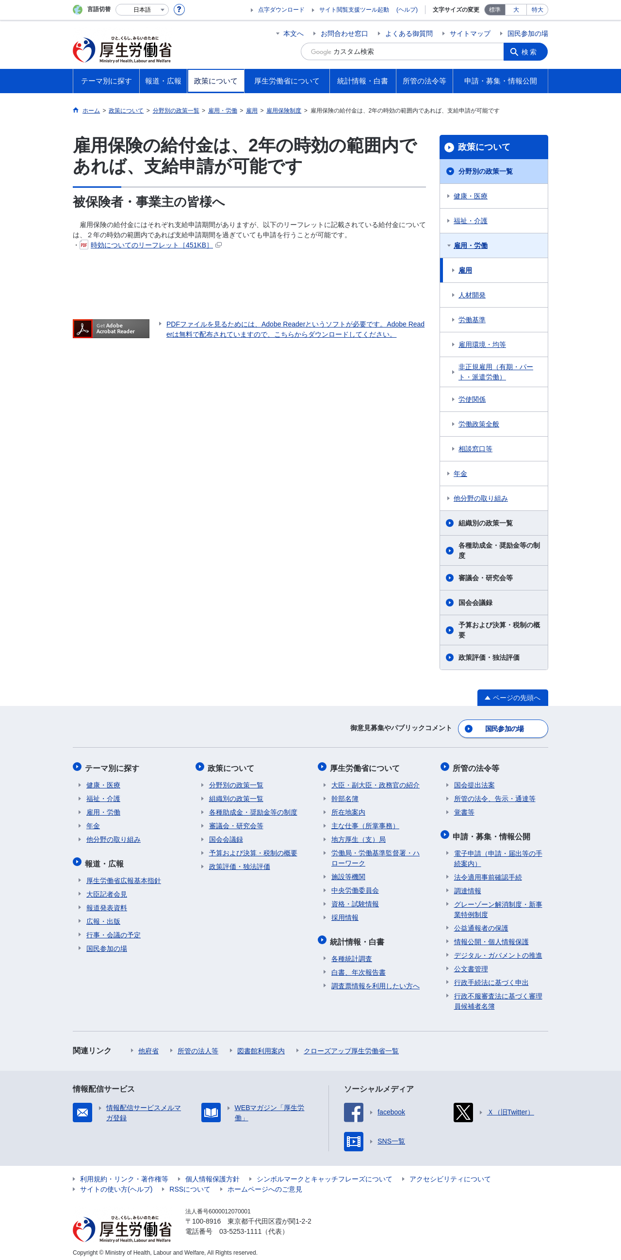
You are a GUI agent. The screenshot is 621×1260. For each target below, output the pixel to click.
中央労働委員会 (355, 887)
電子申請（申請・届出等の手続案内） (498, 853)
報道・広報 (105, 859)
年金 (460, 473)
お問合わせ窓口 (344, 33)
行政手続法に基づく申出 (491, 977)
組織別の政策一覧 (485, 523)
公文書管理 (471, 963)
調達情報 (467, 885)
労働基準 (472, 320)
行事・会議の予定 (113, 929)
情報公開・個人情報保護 (491, 936)
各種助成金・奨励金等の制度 (499, 550)
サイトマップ (470, 33)
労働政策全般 (478, 424)
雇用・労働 (471, 245)
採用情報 (345, 914)
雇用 (465, 270)
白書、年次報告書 (358, 967)
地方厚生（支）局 (358, 836)
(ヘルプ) (407, 9)
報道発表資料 (106, 902)
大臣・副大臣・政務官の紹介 (375, 782)
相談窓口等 (475, 449)
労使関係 (472, 399)
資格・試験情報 (355, 901)
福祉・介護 (471, 221)
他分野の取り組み (481, 498)
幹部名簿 (345, 796)
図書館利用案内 (261, 1045)
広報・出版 (103, 916)
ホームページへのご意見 (265, 1184)
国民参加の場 (527, 33)
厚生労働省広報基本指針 (123, 875)
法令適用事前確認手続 (488, 872)
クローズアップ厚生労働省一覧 (351, 1045)
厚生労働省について (366, 766)
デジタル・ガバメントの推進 (498, 950)
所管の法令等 (477, 766)
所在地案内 (348, 809)
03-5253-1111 (240, 1226)
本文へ (293, 33)
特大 (537, 9)
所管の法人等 (198, 1045)
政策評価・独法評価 (489, 657)
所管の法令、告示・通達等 (495, 796)
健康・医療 (471, 196)
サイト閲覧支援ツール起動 (354, 9)
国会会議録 (475, 602)
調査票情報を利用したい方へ (375, 980)
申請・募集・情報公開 (493, 832)
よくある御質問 (409, 33)
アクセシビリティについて (450, 1174)
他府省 (148, 1045)
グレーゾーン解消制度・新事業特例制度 (498, 904)
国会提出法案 (474, 782)
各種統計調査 (351, 953)
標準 (495, 9)
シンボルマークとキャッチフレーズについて (324, 1174)
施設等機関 (348, 874)
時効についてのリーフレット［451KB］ (151, 245)
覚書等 (464, 809)
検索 (531, 51)
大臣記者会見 (106, 889)
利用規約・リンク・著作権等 (124, 1174)
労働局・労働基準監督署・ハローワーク (375, 855)
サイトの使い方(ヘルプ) (116, 1184)
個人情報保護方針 (212, 1174)
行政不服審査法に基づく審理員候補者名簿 (498, 996)
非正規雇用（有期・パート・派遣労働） (495, 372)
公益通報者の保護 (481, 923)
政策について (484, 147)
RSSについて (190, 1184)
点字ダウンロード (281, 9)
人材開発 (472, 295)
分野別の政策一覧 (485, 171)
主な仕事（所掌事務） (365, 823)
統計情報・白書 (358, 937)
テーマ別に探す (113, 766)
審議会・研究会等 (485, 578)
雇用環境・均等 (482, 344)
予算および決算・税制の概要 (499, 630)
